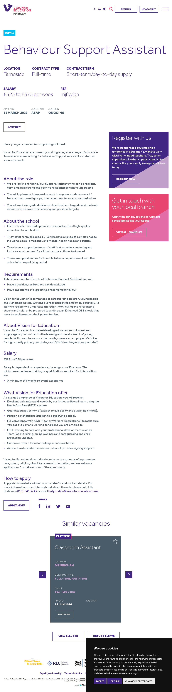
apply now (14, 127)
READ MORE (63, 614)
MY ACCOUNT (149, 8)
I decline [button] (115, 681)
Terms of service (73, 673)
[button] (128, 575)
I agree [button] (100, 681)
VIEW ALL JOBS (67, 636)
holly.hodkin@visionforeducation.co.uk (73, 491)
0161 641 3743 (27, 491)
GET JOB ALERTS (105, 636)
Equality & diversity (50, 673)
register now (127, 179)
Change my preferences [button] (138, 681)
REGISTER (126, 8)
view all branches (130, 232)
